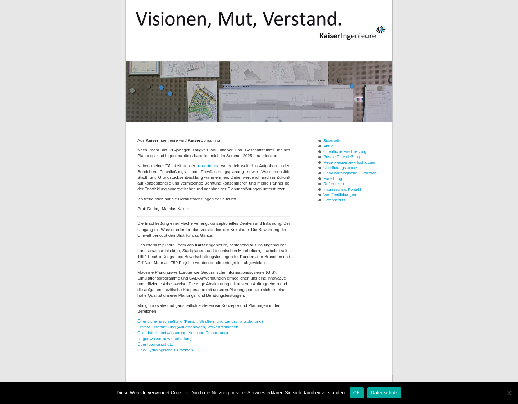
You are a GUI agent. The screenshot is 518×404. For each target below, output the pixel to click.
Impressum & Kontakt (342, 189)
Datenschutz (334, 200)
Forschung (332, 178)
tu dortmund (208, 166)
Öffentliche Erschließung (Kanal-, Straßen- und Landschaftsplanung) (200, 321)
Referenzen (333, 184)
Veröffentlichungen (339, 194)
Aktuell (329, 146)
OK (356, 392)
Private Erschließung (341, 157)
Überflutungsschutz (155, 344)
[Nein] (509, 392)
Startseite (332, 141)
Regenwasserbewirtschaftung (164, 338)
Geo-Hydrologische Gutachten (165, 350)
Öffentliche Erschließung (345, 151)
